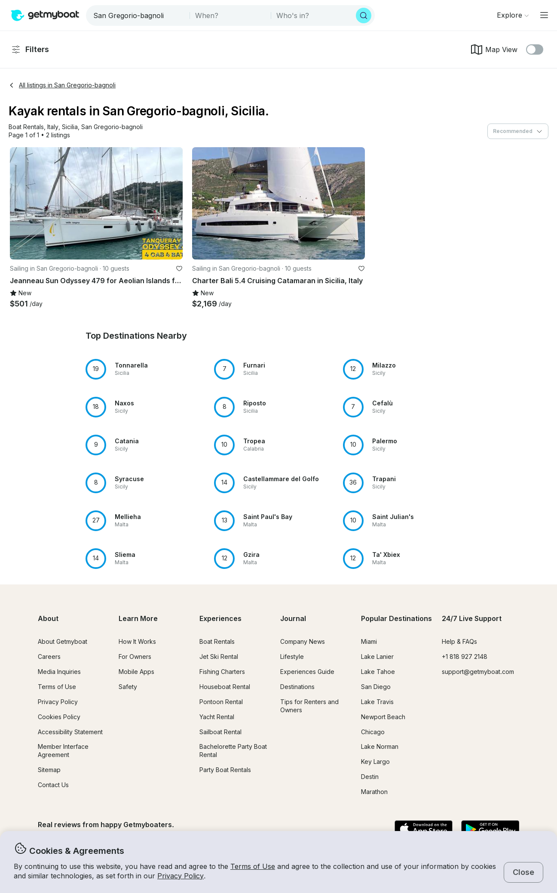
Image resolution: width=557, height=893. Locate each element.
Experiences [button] (220, 618)
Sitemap (49, 769)
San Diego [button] (376, 686)
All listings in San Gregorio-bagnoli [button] (62, 85)
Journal (293, 618)
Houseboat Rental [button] (224, 686)
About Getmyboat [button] (62, 641)
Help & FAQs (459, 641)
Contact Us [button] (53, 784)
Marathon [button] (374, 791)
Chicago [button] (373, 731)
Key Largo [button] (375, 761)
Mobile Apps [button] (136, 671)
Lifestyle (292, 656)
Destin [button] (370, 776)
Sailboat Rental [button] (220, 731)
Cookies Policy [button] (59, 716)
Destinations (297, 686)
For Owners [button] (135, 656)
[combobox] (138, 15)
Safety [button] (128, 686)
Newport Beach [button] (383, 716)
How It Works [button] (137, 641)
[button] (26, 127)
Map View (493, 49)
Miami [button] (369, 641)
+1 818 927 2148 (464, 656)
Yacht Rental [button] (216, 716)
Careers (49, 656)
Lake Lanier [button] (377, 656)
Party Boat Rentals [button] (225, 769)
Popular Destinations (396, 618)
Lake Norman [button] (379, 746)
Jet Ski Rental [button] (218, 656)
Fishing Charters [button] (222, 671)
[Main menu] (544, 15)
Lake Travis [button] (377, 701)
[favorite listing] (179, 268)
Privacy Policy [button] (180, 875)
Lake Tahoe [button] (378, 671)
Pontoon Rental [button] (221, 701)
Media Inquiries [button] (59, 671)
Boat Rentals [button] (217, 641)
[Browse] (512, 15)
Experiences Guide (307, 671)
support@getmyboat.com (478, 671)
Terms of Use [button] (252, 866)
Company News (302, 641)
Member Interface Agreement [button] (63, 750)
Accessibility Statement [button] (70, 731)
